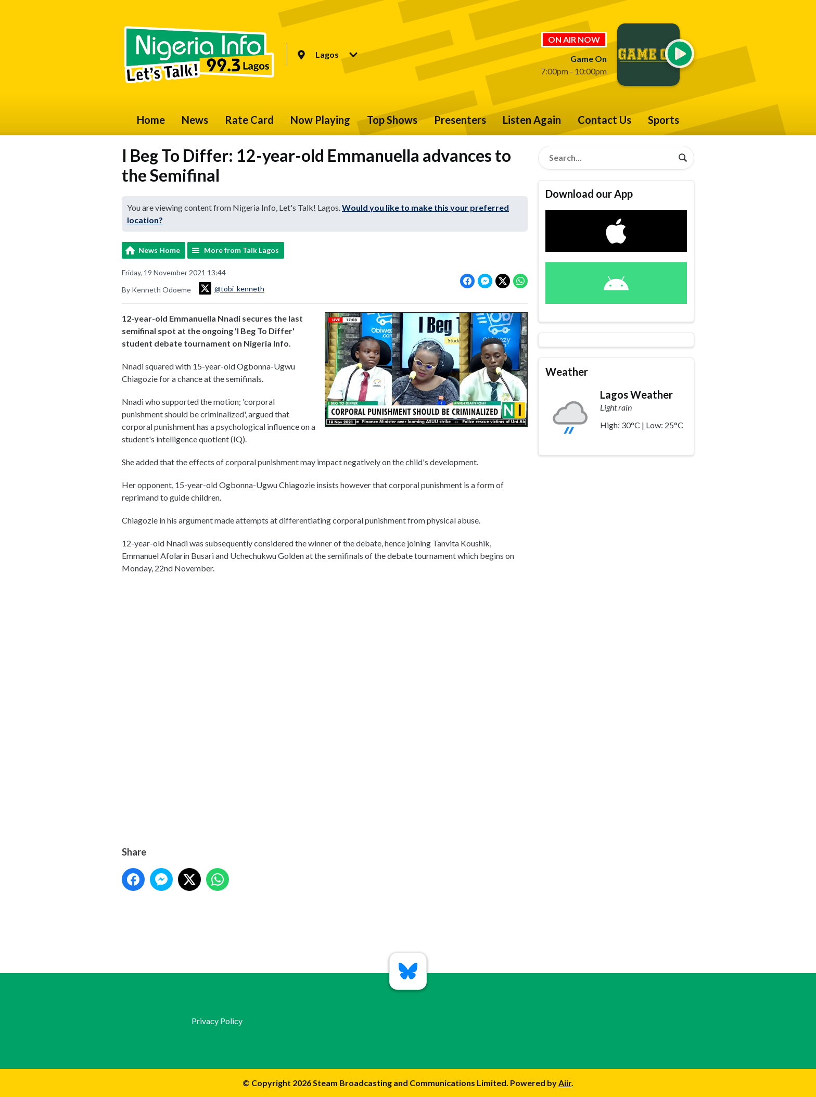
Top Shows (392, 119)
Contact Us (604, 119)
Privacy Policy (217, 1021)
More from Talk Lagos (241, 250)
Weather (566, 371)
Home (151, 119)
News (195, 119)
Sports (663, 119)
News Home (159, 250)
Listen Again (532, 119)
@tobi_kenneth (231, 288)
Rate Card (249, 119)
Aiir (564, 1083)
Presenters (460, 119)
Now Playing (320, 119)
